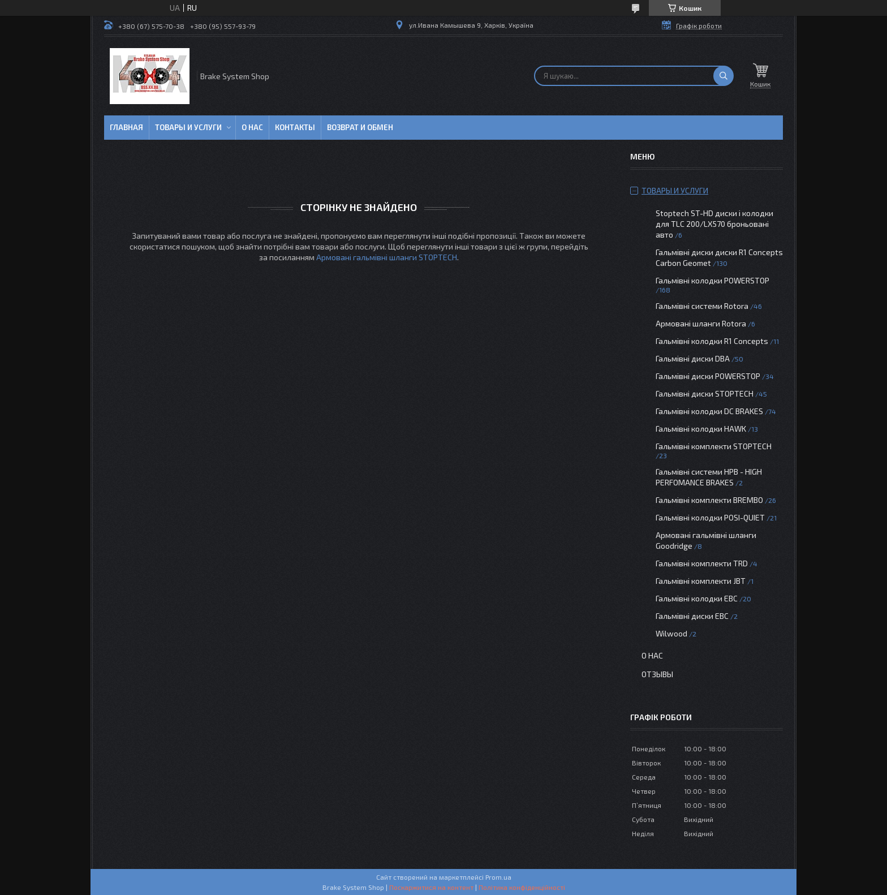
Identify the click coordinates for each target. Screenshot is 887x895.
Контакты (295, 127)
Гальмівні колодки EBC (697, 598)
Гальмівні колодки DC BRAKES (709, 411)
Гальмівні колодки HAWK (701, 428)
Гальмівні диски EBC (692, 616)
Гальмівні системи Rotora (702, 306)
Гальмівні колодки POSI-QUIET (710, 517)
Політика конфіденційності (522, 887)
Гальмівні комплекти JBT (701, 581)
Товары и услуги (188, 127)
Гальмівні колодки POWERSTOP (712, 280)
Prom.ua (498, 877)
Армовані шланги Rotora (701, 323)
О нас (252, 127)
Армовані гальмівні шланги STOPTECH (386, 257)
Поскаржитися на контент (431, 887)
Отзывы (657, 674)
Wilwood (671, 633)
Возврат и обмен (360, 127)
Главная (126, 127)
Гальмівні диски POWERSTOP (708, 376)
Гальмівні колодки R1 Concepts (713, 341)
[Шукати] (723, 76)
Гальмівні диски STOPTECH (704, 393)
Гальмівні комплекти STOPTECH (714, 446)
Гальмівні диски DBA (693, 358)
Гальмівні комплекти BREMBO (709, 500)
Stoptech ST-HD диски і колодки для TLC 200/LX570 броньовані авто (714, 223)
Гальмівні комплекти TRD (702, 563)
